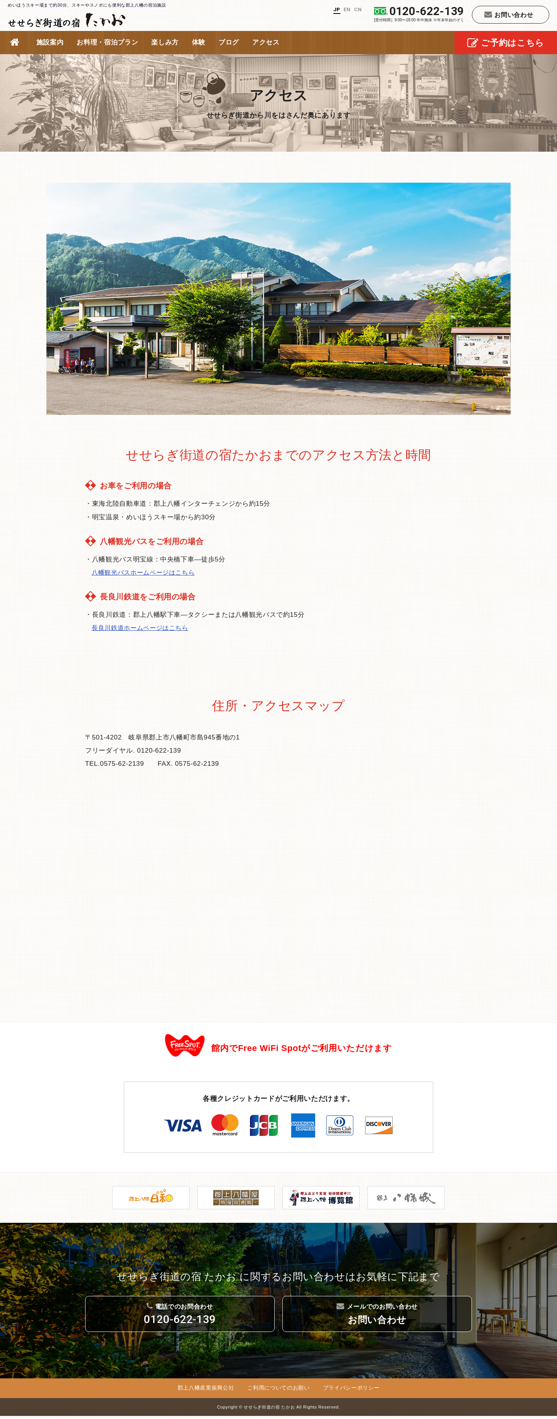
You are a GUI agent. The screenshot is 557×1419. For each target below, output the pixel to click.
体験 (198, 42)
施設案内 (50, 42)
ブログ (229, 42)
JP (335, 9)
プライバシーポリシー (351, 1391)
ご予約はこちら (505, 43)
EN (346, 9)
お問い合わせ (508, 14)
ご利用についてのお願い (278, 1391)
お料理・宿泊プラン (107, 42)
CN (357, 9)
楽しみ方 (165, 42)
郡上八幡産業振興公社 (206, 1391)
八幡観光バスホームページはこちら (146, 572)
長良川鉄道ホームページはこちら (143, 628)
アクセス (266, 42)
